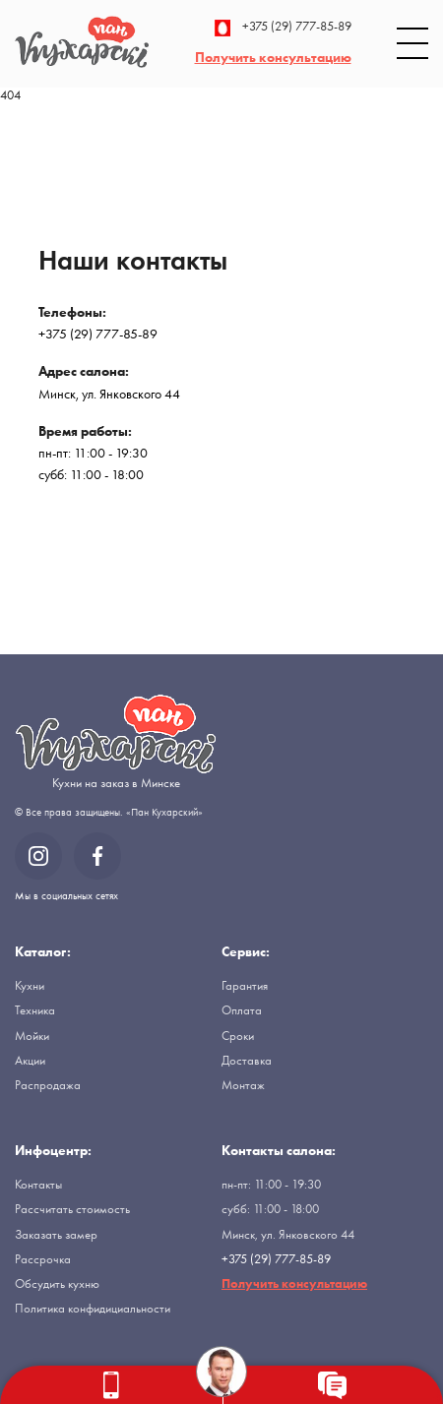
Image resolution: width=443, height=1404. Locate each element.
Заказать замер (56, 1234)
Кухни (29, 985)
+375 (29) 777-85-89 (283, 28)
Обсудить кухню (57, 1283)
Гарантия (245, 985)
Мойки (32, 1035)
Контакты (38, 1184)
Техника (35, 1010)
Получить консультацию (273, 57)
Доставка (247, 1060)
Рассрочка (43, 1259)
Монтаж (243, 1084)
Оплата (242, 1010)
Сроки (238, 1035)
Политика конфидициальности (92, 1308)
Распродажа (48, 1084)
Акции (30, 1060)
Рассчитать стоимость (72, 1208)
